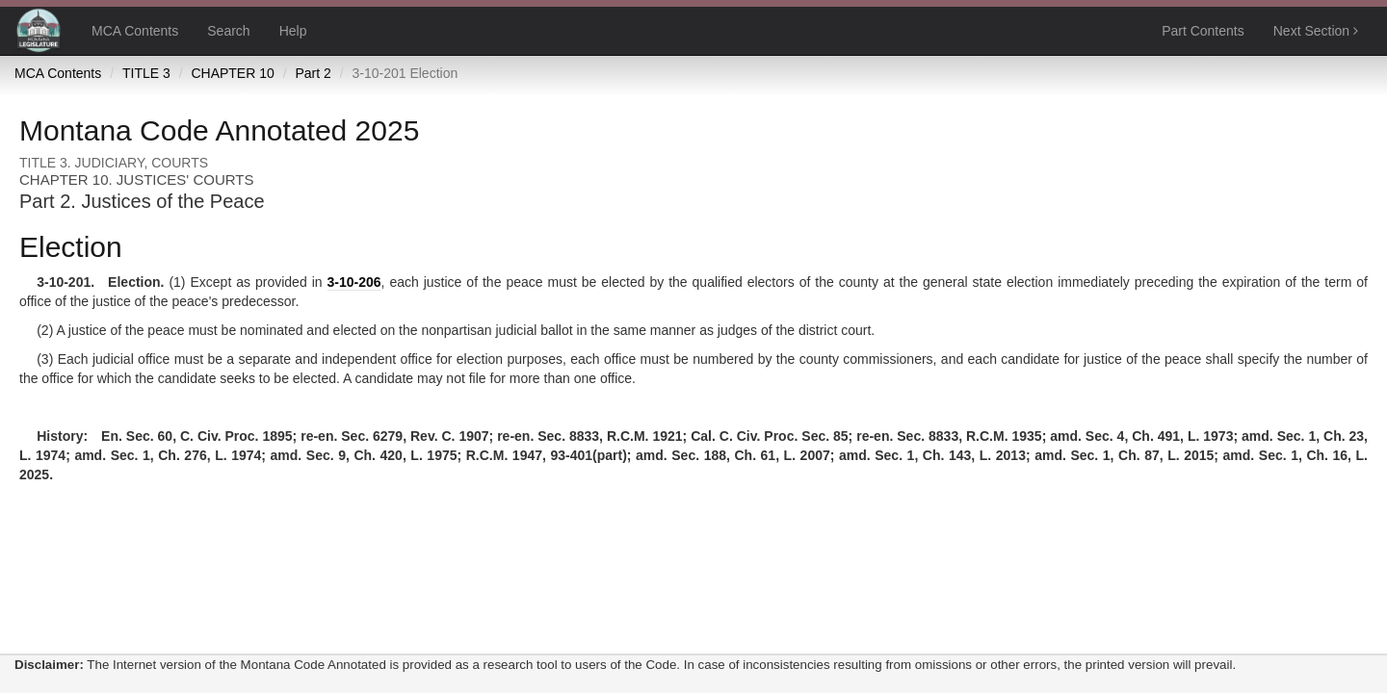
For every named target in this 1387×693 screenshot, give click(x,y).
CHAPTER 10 (232, 73)
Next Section (1315, 30)
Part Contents (1203, 30)
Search (228, 30)
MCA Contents (135, 30)
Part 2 (312, 73)
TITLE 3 (146, 73)
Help (293, 30)
